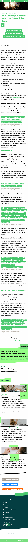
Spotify (19, 33)
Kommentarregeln (8, 517)
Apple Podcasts (9, 36)
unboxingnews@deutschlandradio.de (11, 340)
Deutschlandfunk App (14, 30)
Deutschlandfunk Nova (9, 500)
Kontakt (5, 502)
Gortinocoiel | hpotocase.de (21, 8)
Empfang (5, 505)
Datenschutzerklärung (9, 509)
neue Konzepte (15, 97)
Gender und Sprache (9, 519)
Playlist (21, 540)
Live (7, 540)
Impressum (6, 512)
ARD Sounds (10, 33)
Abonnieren (20, 36)
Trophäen (5, 507)
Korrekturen (6, 514)
